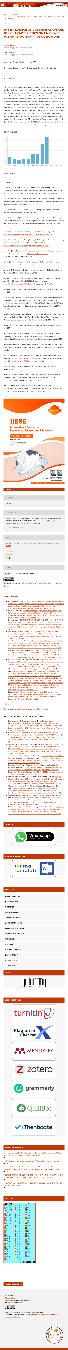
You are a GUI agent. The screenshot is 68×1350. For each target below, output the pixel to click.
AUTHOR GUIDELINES (13, 950)
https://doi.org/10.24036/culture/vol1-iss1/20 (27, 361)
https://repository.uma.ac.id (13, 303)
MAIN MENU (9, 889)
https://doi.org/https (10, 380)
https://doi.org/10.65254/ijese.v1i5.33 (22, 62)
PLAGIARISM (10, 939)
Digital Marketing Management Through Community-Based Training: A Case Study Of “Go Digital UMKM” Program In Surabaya (35, 735)
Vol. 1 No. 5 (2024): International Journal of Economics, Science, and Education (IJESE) (33, 17)
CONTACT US (10, 966)
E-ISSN (7, 973)
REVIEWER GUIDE (12, 912)
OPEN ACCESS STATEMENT (15, 928)
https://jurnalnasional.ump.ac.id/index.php (18, 284)
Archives (14, 14)
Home (6, 14)
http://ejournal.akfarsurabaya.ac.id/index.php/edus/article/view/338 (27, 235)
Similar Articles (10, 597)
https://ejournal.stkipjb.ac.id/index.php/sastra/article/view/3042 (26, 246)
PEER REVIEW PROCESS (14, 923)
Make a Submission (13, 1284)
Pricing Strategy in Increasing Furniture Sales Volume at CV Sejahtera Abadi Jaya (31, 1161)
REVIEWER (9, 907)
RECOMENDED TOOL (13, 1000)
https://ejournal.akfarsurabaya (37, 254)
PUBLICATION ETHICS (13, 918)
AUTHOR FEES (11, 960)
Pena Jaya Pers (10, 1298)
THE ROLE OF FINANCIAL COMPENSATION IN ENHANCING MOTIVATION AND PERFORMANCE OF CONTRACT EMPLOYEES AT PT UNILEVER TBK (35, 622)
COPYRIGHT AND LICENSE (14, 934)
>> (8, 704)
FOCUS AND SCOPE (12, 896)
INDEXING (9, 944)
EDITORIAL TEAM (11, 902)
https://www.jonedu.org (28, 339)
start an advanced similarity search (25, 709)
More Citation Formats (15, 527)
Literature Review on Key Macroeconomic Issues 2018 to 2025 (35, 671)
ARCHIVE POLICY (11, 955)
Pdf (9, 489)
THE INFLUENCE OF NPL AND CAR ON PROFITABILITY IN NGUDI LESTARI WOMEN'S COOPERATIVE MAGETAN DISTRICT (35, 746)
